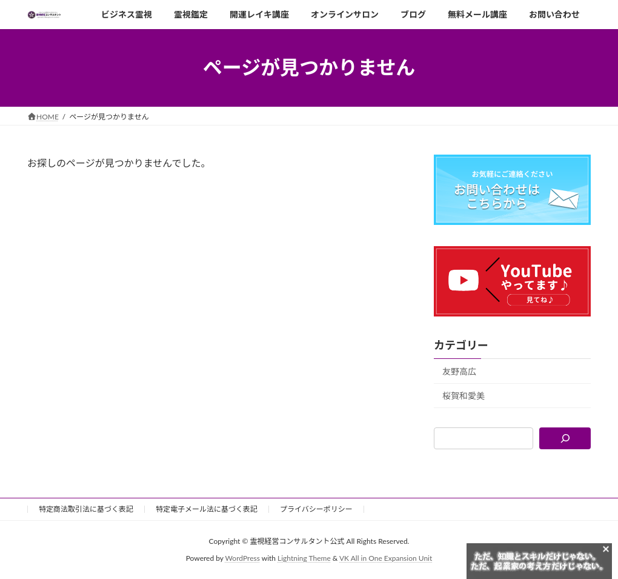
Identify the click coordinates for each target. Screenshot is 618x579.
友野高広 (459, 371)
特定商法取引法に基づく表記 (86, 509)
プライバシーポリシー (316, 509)
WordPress (242, 558)
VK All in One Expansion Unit (385, 558)
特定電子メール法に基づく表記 (207, 509)
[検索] (565, 438)
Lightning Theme (304, 558)
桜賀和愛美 (463, 395)
